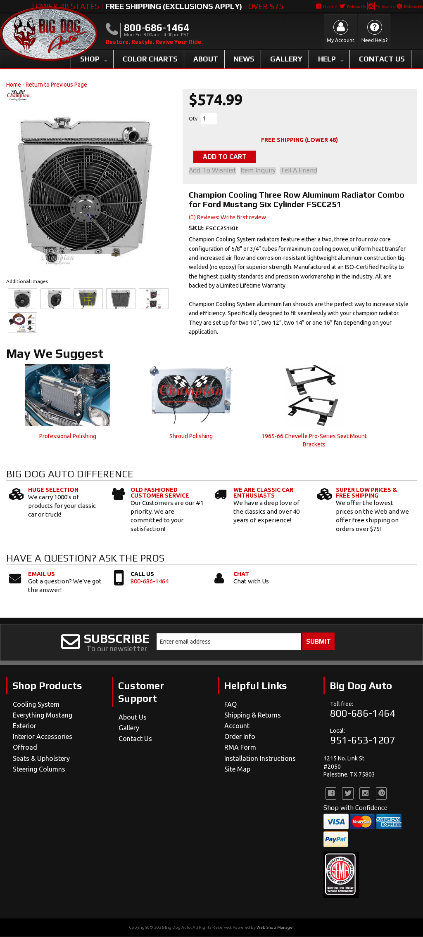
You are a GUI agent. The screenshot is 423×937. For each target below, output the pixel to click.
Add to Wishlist (212, 171)
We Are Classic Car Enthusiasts (263, 493)
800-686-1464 (150, 581)
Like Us (326, 7)
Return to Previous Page (56, 84)
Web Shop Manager (275, 928)
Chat (241, 575)
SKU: (197, 229)
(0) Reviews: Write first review (227, 218)
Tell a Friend (302, 171)
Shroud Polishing (191, 437)
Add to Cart (230, 157)
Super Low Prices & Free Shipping (366, 493)
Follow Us (352, 7)
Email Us (41, 575)
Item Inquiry (260, 171)
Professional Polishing (67, 437)
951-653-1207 (362, 740)
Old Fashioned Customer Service (160, 493)
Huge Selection (53, 490)
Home (13, 84)
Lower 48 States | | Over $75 (157, 6)
